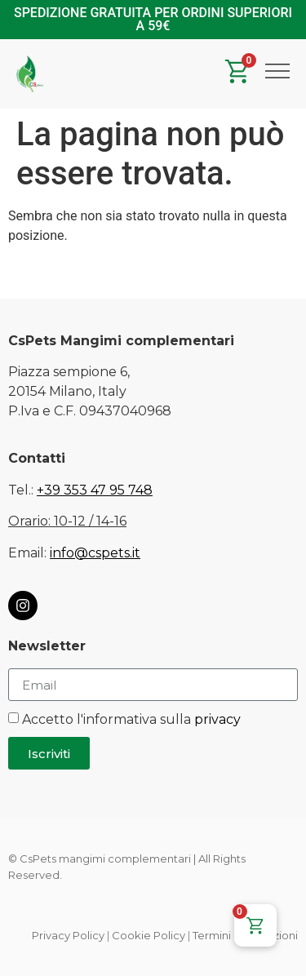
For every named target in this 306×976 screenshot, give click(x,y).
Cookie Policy (148, 935)
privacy (217, 719)
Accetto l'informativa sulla (131, 719)
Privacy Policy (68, 935)
